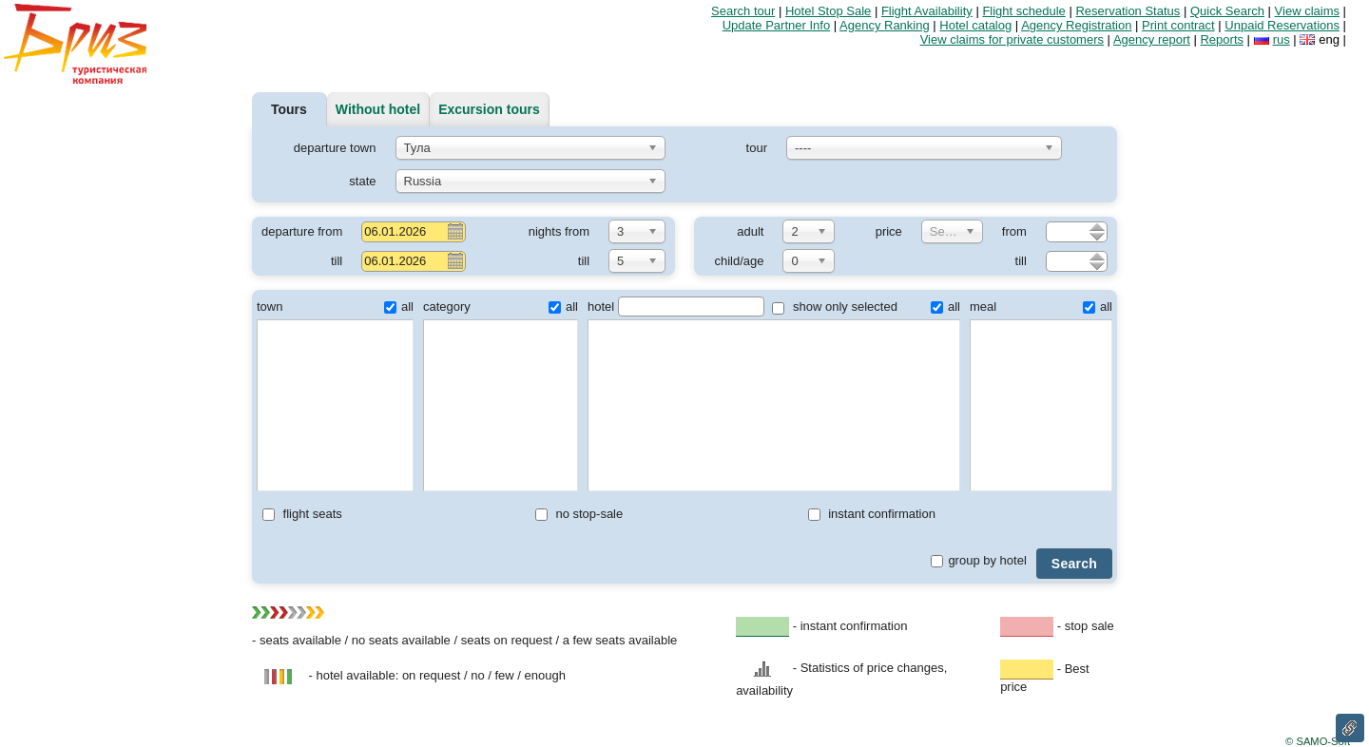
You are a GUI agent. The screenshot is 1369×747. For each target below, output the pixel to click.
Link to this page (1350, 728)
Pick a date (454, 230)
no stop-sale (579, 514)
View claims (1307, 11)
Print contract (1178, 25)
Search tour (743, 11)
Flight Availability (927, 11)
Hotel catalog (975, 25)
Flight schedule (1023, 11)
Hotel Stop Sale (828, 11)
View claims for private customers (1012, 39)
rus (1281, 39)
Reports (1222, 39)
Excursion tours (489, 109)
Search (1074, 563)
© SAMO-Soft (1317, 741)
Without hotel (378, 109)
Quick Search (1227, 11)
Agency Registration (1076, 25)
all (399, 306)
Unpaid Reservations (1282, 25)
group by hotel (978, 560)
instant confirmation (871, 514)
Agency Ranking (884, 25)
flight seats (302, 514)
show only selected (834, 306)
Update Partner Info (776, 25)
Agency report (1151, 39)
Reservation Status (1127, 11)
